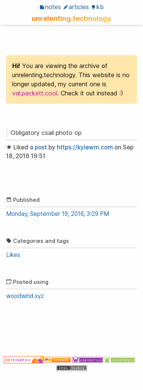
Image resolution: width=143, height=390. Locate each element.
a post (38, 147)
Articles (76, 7)
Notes (50, 7)
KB (97, 7)
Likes (13, 254)
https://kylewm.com (85, 147)
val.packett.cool (34, 93)
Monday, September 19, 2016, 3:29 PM (57, 213)
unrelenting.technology (71, 18)
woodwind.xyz (25, 296)
